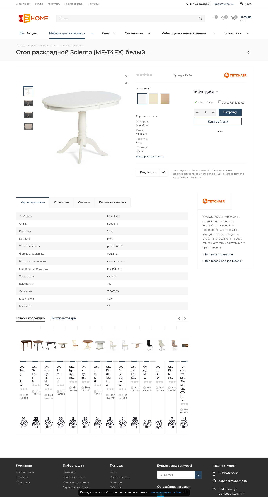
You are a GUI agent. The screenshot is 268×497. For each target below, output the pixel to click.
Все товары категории (219, 254)
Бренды (116, 442)
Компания (24, 425)
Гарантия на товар (76, 447)
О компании (25, 432)
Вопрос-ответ (120, 437)
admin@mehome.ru (233, 440)
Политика (23, 442)
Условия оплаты (74, 437)
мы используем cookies (166, 492)
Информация (73, 425)
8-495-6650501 (229, 433)
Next (185, 318)
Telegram (160, 455)
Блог (113, 432)
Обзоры (116, 447)
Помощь (69, 432)
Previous (179, 318)
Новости (22, 437)
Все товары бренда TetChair (223, 261)
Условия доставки (76, 442)
